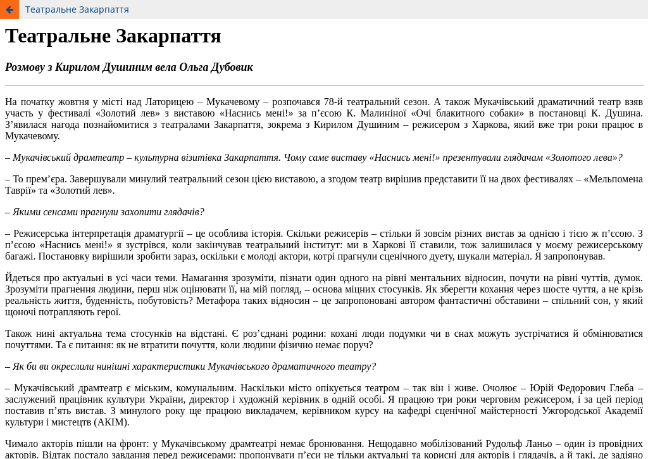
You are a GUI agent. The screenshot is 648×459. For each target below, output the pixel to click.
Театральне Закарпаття (77, 9)
